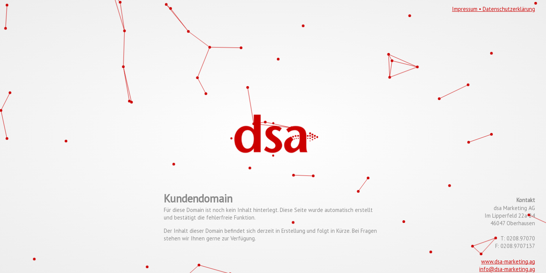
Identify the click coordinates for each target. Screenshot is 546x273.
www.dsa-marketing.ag (508, 261)
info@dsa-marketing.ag (507, 269)
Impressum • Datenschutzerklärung (493, 9)
